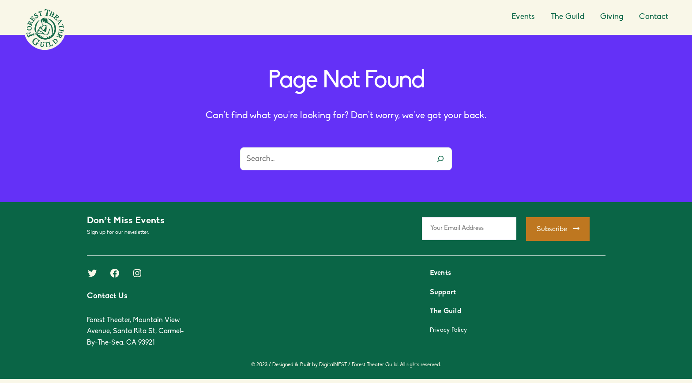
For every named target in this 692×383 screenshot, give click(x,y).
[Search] (440, 159)
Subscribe (558, 229)
